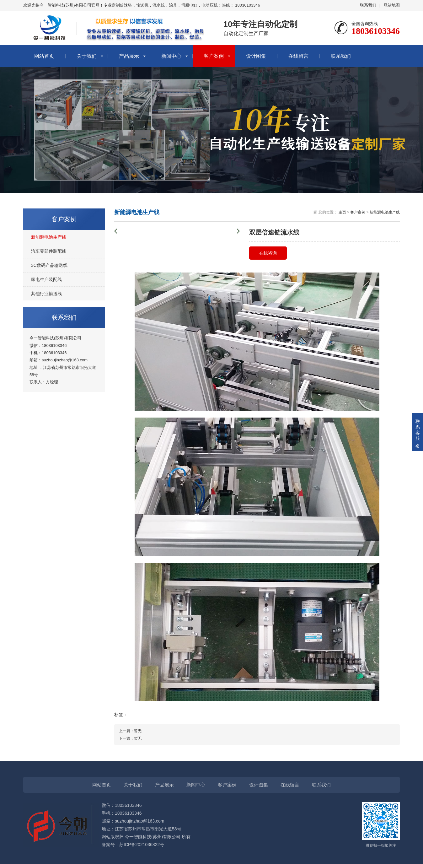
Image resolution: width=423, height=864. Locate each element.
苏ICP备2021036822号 (141, 844)
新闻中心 (171, 56)
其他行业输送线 (46, 293)
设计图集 (256, 56)
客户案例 (214, 56)
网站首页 (44, 56)
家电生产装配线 (46, 279)
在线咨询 (268, 253)
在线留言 (298, 56)
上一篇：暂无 (130, 731)
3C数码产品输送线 (49, 265)
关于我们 (87, 56)
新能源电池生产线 (48, 237)
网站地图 (391, 5)
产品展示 (129, 56)
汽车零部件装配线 (48, 251)
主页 (342, 212)
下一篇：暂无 (130, 738)
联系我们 (368, 5)
